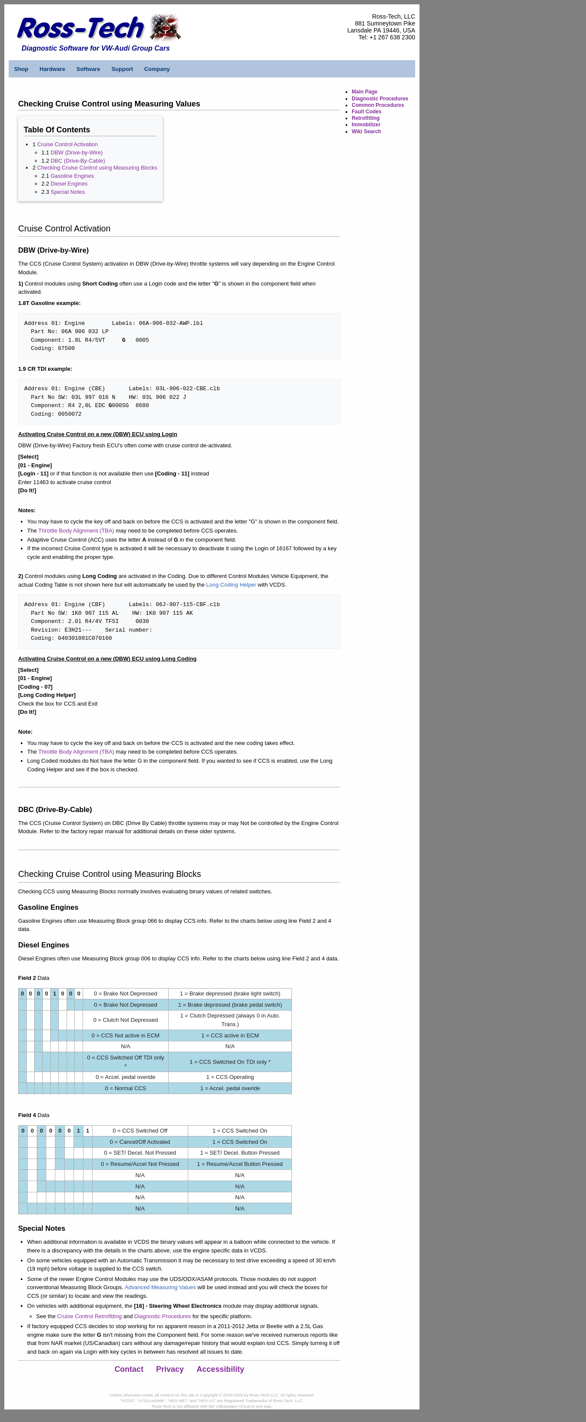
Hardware (52, 69)
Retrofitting (366, 118)
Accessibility (220, 1369)
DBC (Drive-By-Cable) (78, 160)
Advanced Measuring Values (160, 1287)
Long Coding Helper (231, 584)
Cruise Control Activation (67, 144)
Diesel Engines (69, 183)
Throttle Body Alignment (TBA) (76, 530)
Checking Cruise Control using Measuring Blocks (97, 167)
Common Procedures (378, 105)
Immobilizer (366, 125)
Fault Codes (366, 112)
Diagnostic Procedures (162, 1316)
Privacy (170, 1369)
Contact (129, 1369)
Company (157, 69)
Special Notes (68, 192)
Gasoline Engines (72, 176)
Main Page (364, 92)
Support (122, 69)
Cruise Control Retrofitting (89, 1316)
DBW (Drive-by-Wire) (76, 152)
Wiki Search (366, 131)
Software (88, 69)
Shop (21, 69)
